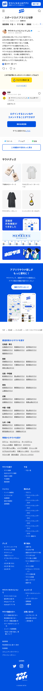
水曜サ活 (28, 547)
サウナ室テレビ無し (9, 448)
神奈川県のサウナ (8, 368)
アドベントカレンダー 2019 (32, 527)
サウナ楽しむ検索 (31, 558)
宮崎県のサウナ (31, 428)
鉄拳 (9, 92)
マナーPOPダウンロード (11, 624)
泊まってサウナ (30, 580)
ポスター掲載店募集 (10, 621)
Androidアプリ (8, 605)
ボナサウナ (27, 445)
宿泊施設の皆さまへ (10, 618)
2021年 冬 (7, 569)
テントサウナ (35, 451)
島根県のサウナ (19, 410)
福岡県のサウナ (7, 425)
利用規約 (5, 648)
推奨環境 (5, 641)
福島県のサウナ (7, 353)
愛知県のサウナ (31, 387)
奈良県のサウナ (19, 402)
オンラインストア (9, 547)
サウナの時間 (30, 577)
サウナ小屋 (6, 454)
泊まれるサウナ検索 (10, 473)
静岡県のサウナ (19, 387)
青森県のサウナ (19, 347)
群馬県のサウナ (31, 361)
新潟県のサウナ (7, 376)
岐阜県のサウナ (7, 387)
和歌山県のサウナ (32, 402)
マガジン (28, 492)
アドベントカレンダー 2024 (32, 501)
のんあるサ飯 (30, 550)
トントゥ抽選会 (9, 492)
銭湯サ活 (28, 583)
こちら (28, 131)
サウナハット (8, 553)
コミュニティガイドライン (10, 652)
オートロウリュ (27, 441)
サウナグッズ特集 (9, 550)
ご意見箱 (28, 621)
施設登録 (7, 482)
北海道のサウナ (7, 347)
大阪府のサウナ (31, 399)
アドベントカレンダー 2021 (32, 517)
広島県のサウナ (7, 413)
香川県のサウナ (7, 417)
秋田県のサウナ (19, 350)
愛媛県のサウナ (19, 417)
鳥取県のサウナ (7, 410)
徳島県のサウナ (31, 413)
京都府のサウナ (19, 399)
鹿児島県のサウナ (8, 431)
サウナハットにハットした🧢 (20, 30)
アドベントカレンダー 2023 (32, 507)
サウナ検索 (7, 470)
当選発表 (7, 498)
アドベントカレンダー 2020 (32, 522)
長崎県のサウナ (31, 425)
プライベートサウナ (27, 454)
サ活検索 (7, 479)
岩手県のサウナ (31, 347)
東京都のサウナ (31, 365)
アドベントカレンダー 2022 (32, 512)
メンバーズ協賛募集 (10, 629)
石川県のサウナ (31, 376)
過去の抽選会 (8, 501)
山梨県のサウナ (19, 379)
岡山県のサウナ (31, 410)
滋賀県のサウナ (7, 399)
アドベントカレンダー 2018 (32, 532)
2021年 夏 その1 (9, 563)
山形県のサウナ (31, 350)
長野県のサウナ (31, 379)
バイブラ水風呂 (22, 448)
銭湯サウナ (18, 445)
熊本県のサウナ (7, 428)
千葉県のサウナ (19, 365)
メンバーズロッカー (32, 598)
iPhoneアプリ (8, 602)
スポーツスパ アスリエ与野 (19, 17)
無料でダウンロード (21, 287)
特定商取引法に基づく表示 (10, 645)
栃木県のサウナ (19, 361)
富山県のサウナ (19, 376)
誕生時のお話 (8, 599)
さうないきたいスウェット (11, 559)
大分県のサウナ (19, 428)
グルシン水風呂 (7, 445)
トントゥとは (8, 495)
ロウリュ (5, 441)
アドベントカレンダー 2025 (32, 496)
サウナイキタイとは (10, 596)
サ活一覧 (28, 470)
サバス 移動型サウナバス (32, 562)
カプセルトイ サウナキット (32, 570)
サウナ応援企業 (30, 574)
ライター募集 (30, 536)
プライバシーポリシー (9, 655)
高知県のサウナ (31, 417)
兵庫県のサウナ (7, 402)
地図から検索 (8, 476)
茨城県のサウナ (7, 361)
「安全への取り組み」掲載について (11, 633)
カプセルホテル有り (9, 451)
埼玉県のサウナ (7, 365)
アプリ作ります (30, 555)
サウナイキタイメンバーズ (33, 594)
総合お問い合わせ (31, 618)
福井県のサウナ (7, 379)
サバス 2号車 (30, 566)
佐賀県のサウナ (19, 425)
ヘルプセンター (30, 615)
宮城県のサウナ (7, 350)
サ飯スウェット (9, 555)
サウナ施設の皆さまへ (11, 615)
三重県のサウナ (7, 391)
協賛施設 (28, 601)
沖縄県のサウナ (21, 431)
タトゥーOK (33, 448)
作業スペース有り (23, 451)
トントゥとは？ (21, 85)
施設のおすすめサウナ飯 (33, 553)
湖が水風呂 (15, 454)
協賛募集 (7, 504)
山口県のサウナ (19, 413)
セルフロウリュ (15, 441)
